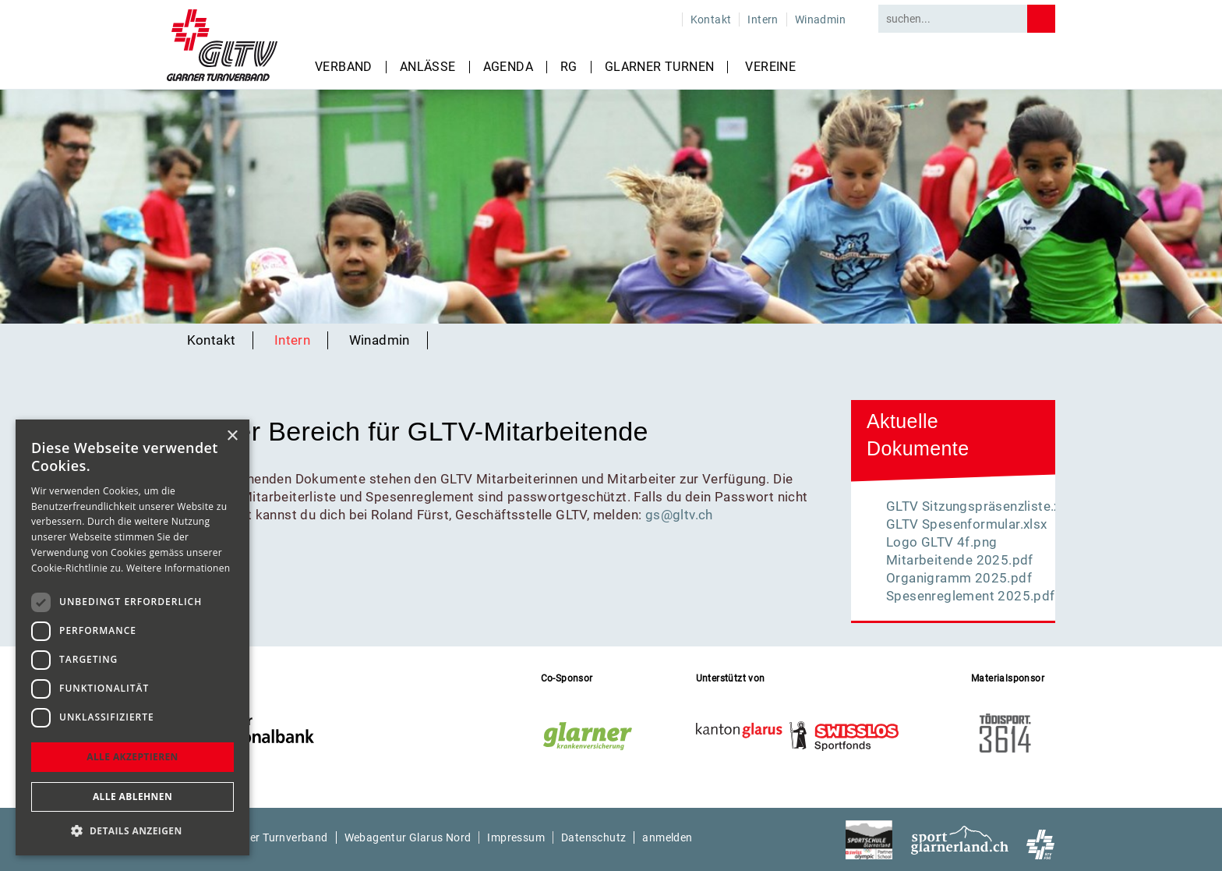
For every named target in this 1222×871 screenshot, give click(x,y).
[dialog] (132, 637)
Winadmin (820, 19)
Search (1041, 19)
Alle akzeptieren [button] (132, 756)
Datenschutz (593, 837)
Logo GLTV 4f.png (941, 542)
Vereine (770, 67)
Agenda (508, 67)
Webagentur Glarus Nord (407, 837)
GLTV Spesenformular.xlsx (966, 524)
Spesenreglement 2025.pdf (970, 596)
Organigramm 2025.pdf (959, 578)
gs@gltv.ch (679, 514)
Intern (762, 19)
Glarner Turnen (660, 67)
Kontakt (711, 19)
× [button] (232, 436)
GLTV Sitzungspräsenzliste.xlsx (982, 506)
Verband (344, 67)
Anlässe (428, 67)
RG (568, 67)
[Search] (952, 19)
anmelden (667, 837)
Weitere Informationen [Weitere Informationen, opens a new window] (178, 568)
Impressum (516, 837)
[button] (132, 831)
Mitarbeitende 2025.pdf (959, 560)
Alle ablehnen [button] (132, 796)
